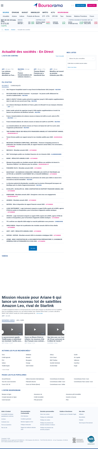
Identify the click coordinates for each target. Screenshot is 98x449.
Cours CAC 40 (6, 384)
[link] (3, 419)
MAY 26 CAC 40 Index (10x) (8, 20)
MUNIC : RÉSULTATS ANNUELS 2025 (17, 158)
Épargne (15, 12)
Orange (28, 363)
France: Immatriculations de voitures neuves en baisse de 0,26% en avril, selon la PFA (32, 116)
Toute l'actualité (60, 56)
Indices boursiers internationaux (35, 379)
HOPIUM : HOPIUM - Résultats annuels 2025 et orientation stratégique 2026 (29, 235)
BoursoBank (63, 12)
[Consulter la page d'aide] (73, 5)
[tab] (5, 86)
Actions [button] (14, 16)
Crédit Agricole (6, 357)
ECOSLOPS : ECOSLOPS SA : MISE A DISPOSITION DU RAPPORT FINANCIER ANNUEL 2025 (34, 189)
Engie (75, 365)
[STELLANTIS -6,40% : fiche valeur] (90, 23)
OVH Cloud (53, 357)
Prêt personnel (38, 400)
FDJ (3, 360)
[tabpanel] (33, 166)
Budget (25, 12)
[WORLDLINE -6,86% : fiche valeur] (90, 22)
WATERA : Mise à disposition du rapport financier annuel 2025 (25, 204)
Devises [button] (68, 16)
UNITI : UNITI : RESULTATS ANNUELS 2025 (19, 231)
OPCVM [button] (55, 16)
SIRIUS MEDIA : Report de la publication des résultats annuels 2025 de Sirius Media (32, 225)
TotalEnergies (6, 365)
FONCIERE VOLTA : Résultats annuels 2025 (19, 168)
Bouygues (29, 360)
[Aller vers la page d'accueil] (49, 5)
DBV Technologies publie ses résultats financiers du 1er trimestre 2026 (28, 154)
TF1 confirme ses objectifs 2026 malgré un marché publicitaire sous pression (30, 221)
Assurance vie (38, 394)
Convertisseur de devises (57, 379)
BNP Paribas (53, 360)
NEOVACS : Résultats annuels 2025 (17, 150)
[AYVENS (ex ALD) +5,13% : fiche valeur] (75, 23)
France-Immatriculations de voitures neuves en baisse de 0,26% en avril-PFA (29, 121)
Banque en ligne (6, 394)
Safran (4, 363)
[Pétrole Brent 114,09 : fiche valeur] (44, 22)
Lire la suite (40, 313)
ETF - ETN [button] (45, 16)
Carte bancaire (6, 400)
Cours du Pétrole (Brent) (33, 384)
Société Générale (55, 363)
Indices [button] (22, 16)
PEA (67, 400)
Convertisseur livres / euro (81, 379)
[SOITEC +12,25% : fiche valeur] (75, 22)
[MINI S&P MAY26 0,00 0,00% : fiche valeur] (26, 23)
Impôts (45, 12)
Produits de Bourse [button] (33, 16)
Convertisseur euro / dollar (57, 384)
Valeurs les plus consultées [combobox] (77, 58)
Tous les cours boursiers (9, 381)
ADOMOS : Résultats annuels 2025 (17, 200)
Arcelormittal (53, 365)
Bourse (6, 12)
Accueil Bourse (6, 379)
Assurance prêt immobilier (73, 394)
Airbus (52, 354)
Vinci (3, 354)
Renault (28, 357)
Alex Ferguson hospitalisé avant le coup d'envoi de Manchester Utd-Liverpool (30, 89)
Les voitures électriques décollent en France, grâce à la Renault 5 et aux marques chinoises (34, 105)
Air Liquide (77, 357)
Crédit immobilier (39, 397)
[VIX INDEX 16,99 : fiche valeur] (60, 23)
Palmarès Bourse (31, 381)
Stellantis (28, 354)
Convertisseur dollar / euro (57, 381)
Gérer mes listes (72, 67)
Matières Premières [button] (80, 16)
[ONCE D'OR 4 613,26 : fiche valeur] (44, 23)
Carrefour (76, 363)
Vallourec (76, 360)
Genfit (75, 354)
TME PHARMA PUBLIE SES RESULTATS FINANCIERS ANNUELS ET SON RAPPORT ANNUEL (34, 131)
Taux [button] (61, 16)
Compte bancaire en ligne (9, 397)
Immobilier (35, 12)
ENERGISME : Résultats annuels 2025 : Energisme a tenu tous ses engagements (31, 194)
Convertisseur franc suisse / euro (83, 381)
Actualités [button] (6, 16)
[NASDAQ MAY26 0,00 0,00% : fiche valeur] (26, 22)
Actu (53, 12)
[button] (2, 5)
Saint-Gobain (29, 365)
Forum (92, 16)
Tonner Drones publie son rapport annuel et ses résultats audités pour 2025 (29, 137)
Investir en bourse (71, 397)
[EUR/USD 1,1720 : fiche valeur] (60, 22)
